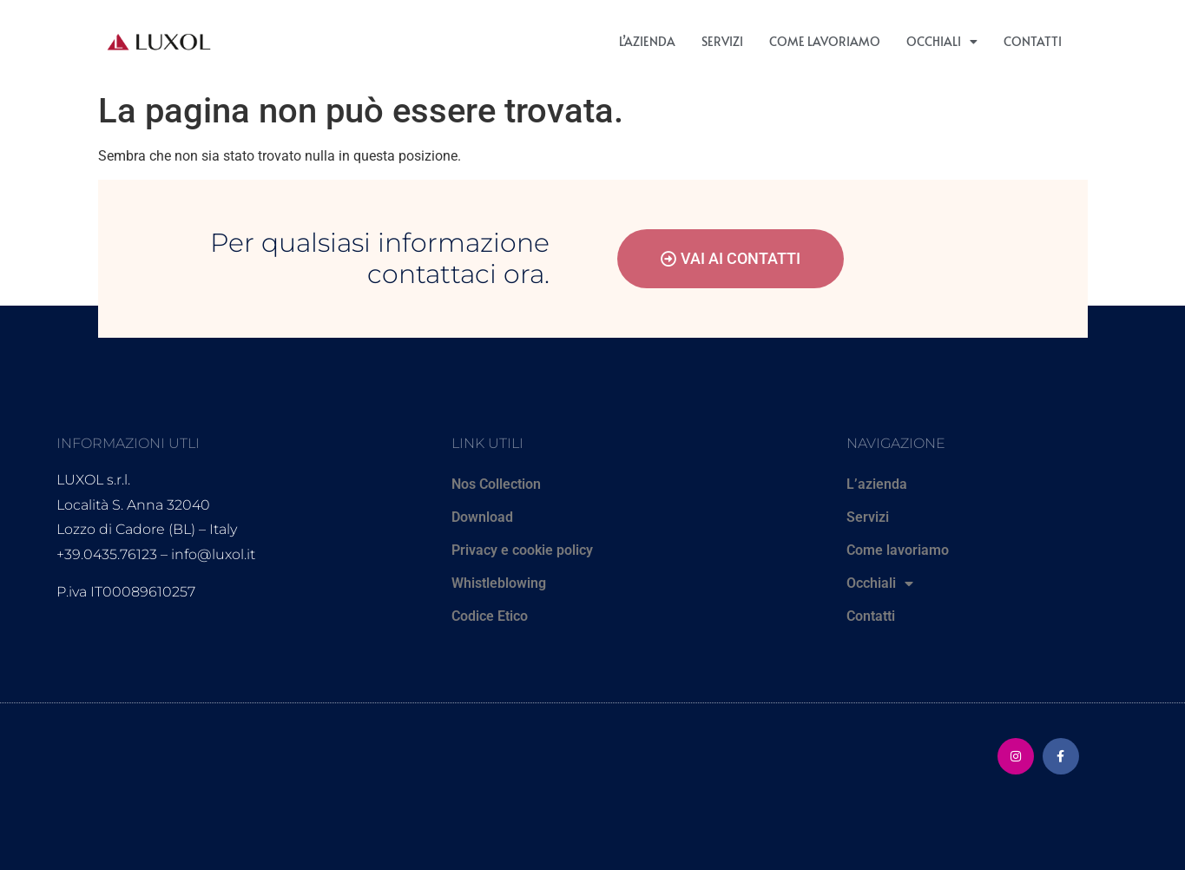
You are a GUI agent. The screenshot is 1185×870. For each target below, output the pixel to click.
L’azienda (647, 41)
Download (482, 517)
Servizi (722, 41)
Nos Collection (496, 484)
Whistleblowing (498, 583)
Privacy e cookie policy (522, 550)
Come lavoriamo (824, 41)
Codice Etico (489, 616)
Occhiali (942, 41)
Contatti (1033, 41)
